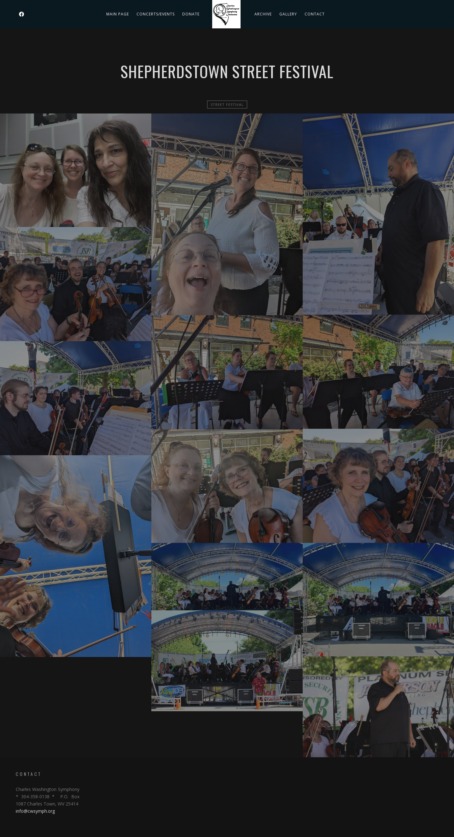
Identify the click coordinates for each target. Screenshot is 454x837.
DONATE (191, 14)
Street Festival (227, 104)
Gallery (288, 14)
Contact (315, 14)
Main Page (117, 14)
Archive (263, 14)
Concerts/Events (156, 14)
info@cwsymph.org (35, 811)
